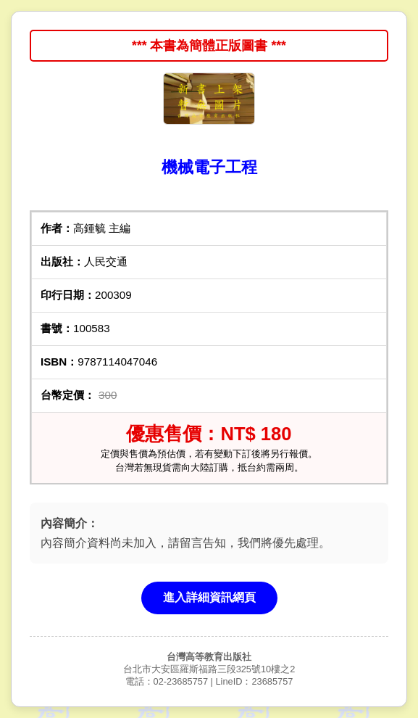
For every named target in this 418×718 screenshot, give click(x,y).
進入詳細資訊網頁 (209, 597)
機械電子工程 (209, 167)
